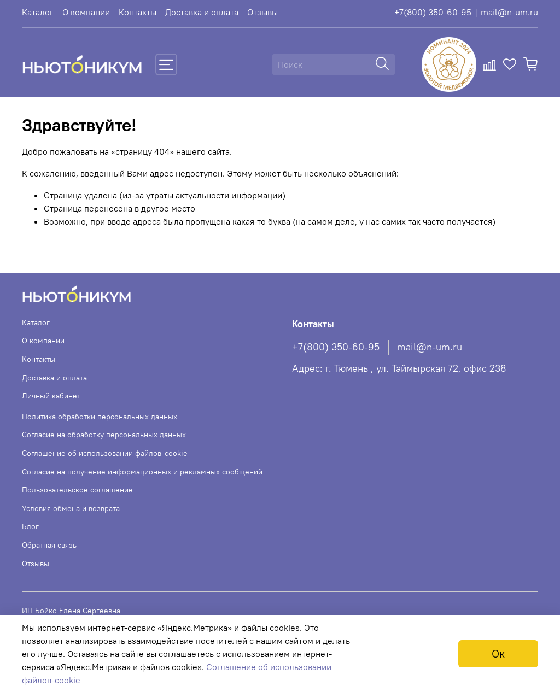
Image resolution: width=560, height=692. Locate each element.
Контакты (137, 12)
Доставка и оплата (201, 12)
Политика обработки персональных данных (99, 416)
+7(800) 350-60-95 (432, 12)
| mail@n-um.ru (507, 12)
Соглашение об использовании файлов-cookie (105, 453)
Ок (498, 653)
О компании (86, 12)
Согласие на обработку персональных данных (104, 434)
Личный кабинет (51, 396)
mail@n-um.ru (429, 347)
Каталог (38, 12)
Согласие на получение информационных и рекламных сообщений (142, 472)
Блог (30, 526)
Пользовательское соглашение (77, 490)
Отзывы (262, 12)
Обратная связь (49, 545)
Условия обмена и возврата (71, 508)
